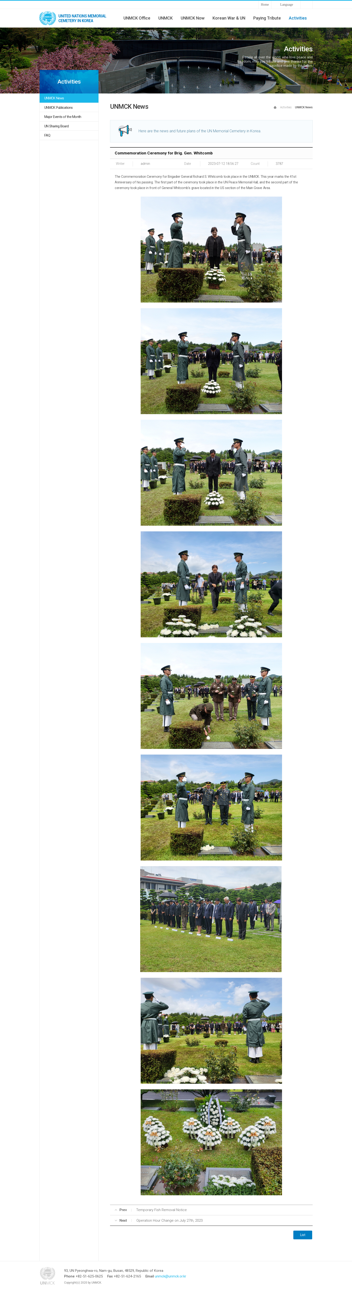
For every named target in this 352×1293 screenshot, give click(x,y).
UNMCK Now (193, 18)
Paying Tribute (267, 18)
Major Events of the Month (62, 117)
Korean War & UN (229, 18)
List (302, 1235)
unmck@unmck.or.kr (170, 1276)
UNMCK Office (136, 18)
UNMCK (165, 18)
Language (286, 4)
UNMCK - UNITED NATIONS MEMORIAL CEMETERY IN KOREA (74, 18)
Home (265, 4)
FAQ (47, 135)
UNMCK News (54, 98)
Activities (298, 18)
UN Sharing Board (56, 126)
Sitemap (306, 5)
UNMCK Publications (58, 107)
